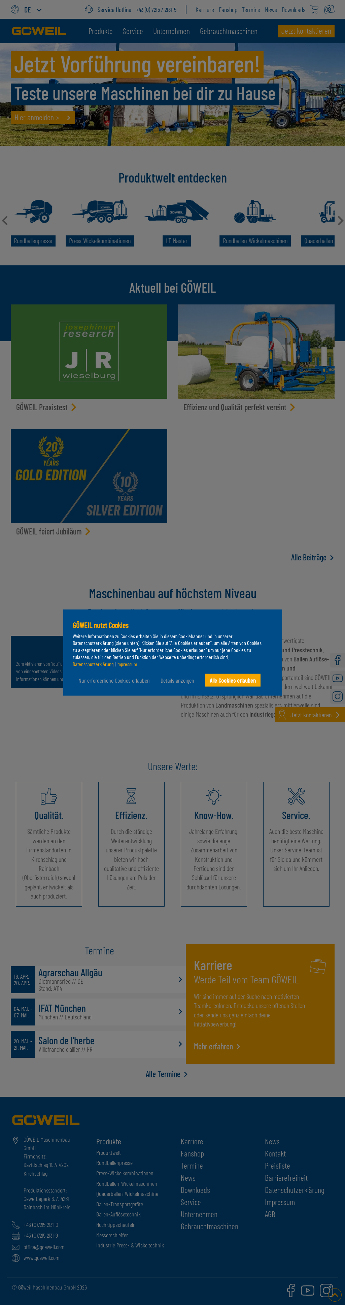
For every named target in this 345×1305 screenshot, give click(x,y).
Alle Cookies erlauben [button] (233, 680)
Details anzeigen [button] (177, 680)
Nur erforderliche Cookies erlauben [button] (114, 680)
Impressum (126, 663)
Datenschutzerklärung (93, 663)
